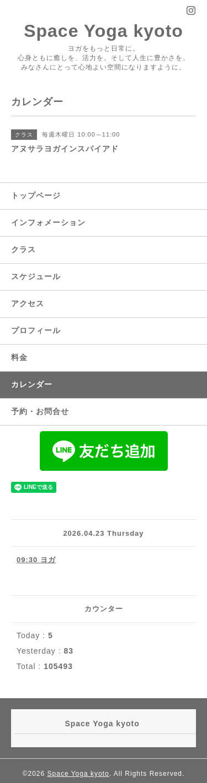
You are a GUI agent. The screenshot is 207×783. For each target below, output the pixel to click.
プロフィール (36, 330)
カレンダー (31, 384)
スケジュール (36, 276)
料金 (19, 357)
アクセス (27, 303)
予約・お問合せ (40, 411)
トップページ (36, 195)
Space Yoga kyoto (103, 31)
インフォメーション (48, 222)
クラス (23, 249)
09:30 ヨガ (36, 560)
